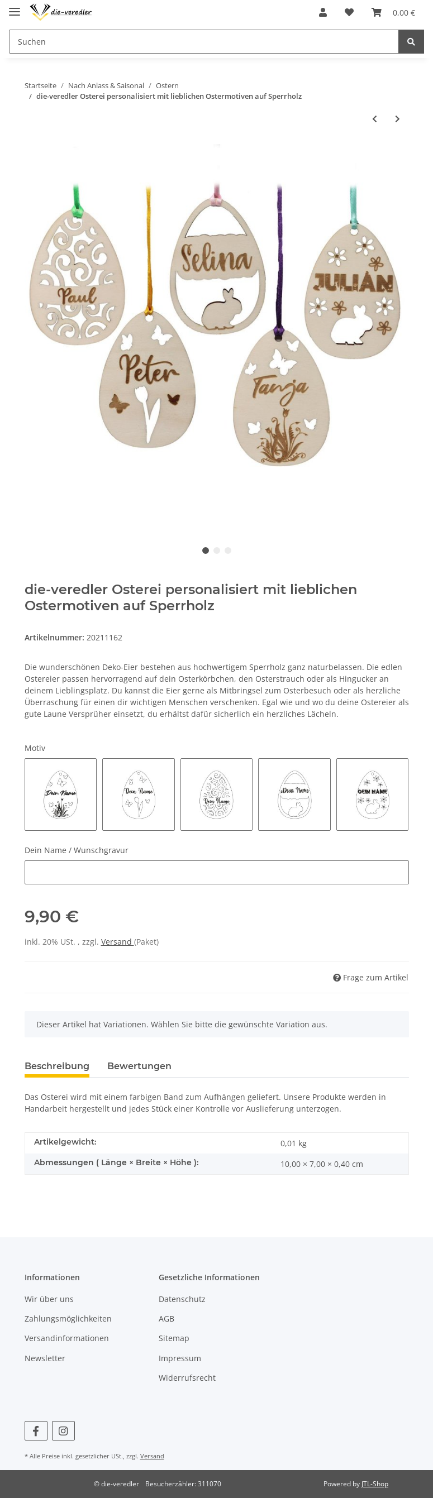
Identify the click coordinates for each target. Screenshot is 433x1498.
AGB (166, 1318)
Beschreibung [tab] (57, 1066)
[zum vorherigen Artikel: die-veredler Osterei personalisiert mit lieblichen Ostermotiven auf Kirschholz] (374, 119)
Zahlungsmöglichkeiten (68, 1318)
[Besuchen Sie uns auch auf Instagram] (63, 1430)
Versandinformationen (67, 1338)
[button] (323, 12)
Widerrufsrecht (187, 1377)
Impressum (180, 1358)
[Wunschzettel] (349, 12)
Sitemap (174, 1338)
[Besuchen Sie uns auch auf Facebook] (36, 1430)
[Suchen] (204, 42)
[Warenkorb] (393, 12)
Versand (117, 941)
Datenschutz (182, 1299)
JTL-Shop (374, 1484)
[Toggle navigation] (14, 7)
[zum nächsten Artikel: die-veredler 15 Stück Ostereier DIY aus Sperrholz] (397, 119)
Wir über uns (49, 1299)
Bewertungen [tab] (139, 1066)
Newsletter (45, 1358)
